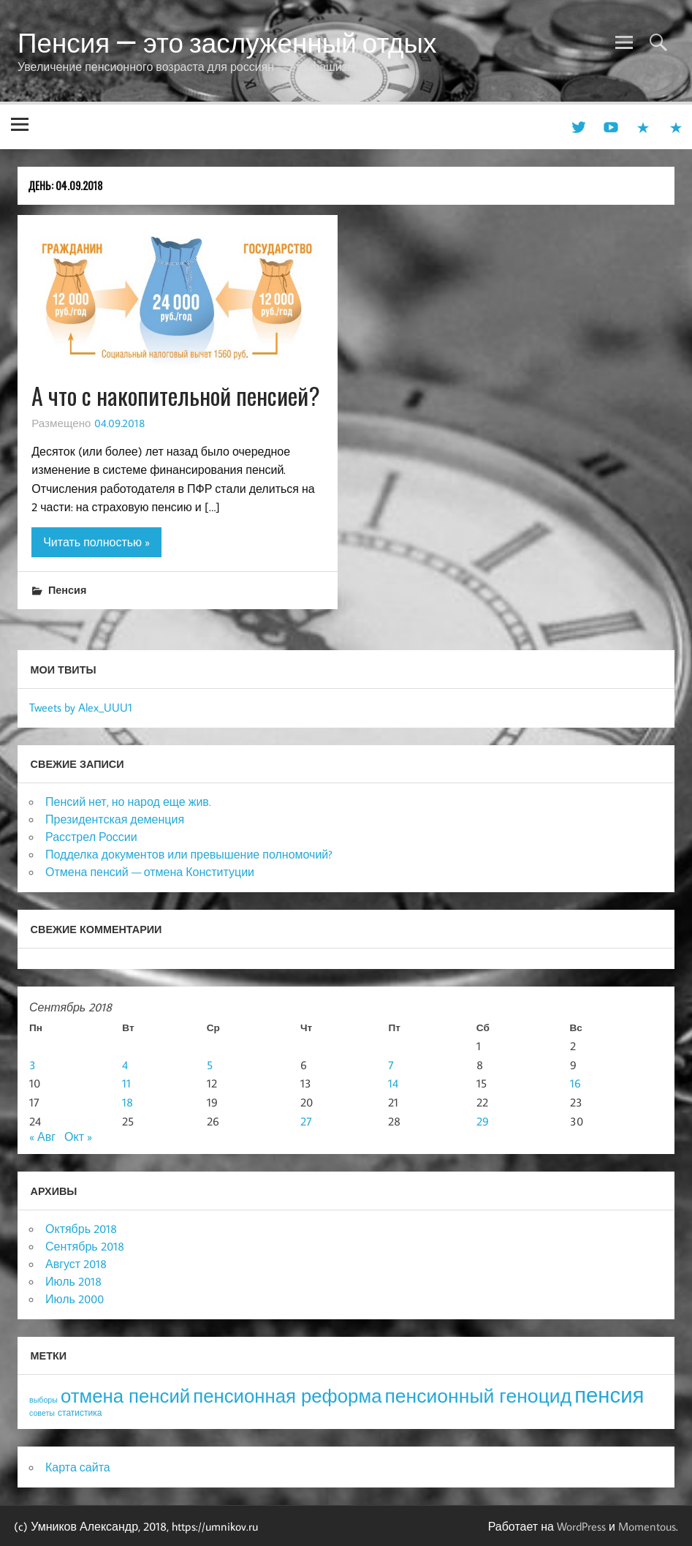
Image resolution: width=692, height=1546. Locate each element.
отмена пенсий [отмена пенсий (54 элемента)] (125, 1396)
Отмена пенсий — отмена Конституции (149, 871)
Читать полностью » (96, 542)
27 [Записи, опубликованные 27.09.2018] (306, 1121)
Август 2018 (76, 1263)
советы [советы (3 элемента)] (42, 1413)
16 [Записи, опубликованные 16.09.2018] (575, 1083)
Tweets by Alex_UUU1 (80, 707)
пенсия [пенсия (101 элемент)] (609, 1395)
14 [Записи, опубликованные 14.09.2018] (393, 1083)
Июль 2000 (74, 1299)
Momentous (647, 1526)
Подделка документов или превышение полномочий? (188, 854)
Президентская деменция (114, 819)
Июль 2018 (73, 1281)
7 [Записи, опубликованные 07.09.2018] (391, 1064)
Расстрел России (91, 836)
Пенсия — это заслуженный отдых (227, 42)
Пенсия (67, 590)
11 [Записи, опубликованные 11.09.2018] (126, 1083)
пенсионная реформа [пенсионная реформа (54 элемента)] (287, 1396)
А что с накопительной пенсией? (175, 395)
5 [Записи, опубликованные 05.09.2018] (210, 1064)
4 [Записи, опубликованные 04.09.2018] (125, 1064)
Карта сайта (77, 1467)
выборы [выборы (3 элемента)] (43, 1400)
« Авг (42, 1136)
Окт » (78, 1136)
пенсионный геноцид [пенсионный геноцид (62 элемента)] (477, 1395)
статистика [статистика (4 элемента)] (80, 1412)
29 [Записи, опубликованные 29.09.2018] (482, 1121)
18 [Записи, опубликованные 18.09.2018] (127, 1102)
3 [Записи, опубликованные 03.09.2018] (32, 1064)
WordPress (581, 1526)
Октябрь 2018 (81, 1228)
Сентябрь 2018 (84, 1246)
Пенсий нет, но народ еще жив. (128, 801)
